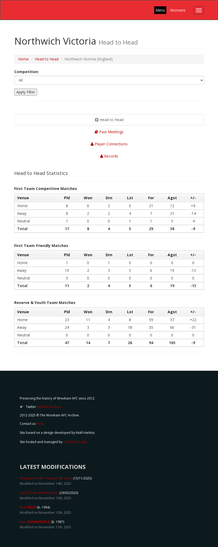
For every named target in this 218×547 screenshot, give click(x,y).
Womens (178, 10)
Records (109, 156)
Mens (160, 10)
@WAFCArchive (49, 407)
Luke (35, 522)
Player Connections (109, 143)
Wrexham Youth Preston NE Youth (46, 478)
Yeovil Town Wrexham (39, 493)
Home (23, 58)
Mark (28, 507)
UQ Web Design (75, 442)
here (39, 423)
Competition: (26, 71)
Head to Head (47, 58)
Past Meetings (109, 131)
